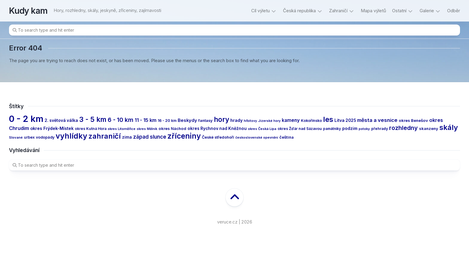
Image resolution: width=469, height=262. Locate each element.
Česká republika (299, 10)
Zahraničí (338, 10)
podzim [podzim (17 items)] (349, 128)
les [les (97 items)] (328, 119)
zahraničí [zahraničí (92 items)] (105, 136)
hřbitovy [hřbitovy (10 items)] (250, 121)
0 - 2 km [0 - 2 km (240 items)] (26, 119)
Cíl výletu (260, 10)
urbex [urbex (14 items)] (29, 137)
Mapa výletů (373, 10)
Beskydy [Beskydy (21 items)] (187, 120)
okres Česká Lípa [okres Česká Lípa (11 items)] (262, 129)
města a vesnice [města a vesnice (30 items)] (377, 120)
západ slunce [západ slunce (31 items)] (149, 137)
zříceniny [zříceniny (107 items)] (184, 135)
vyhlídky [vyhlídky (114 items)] (71, 135)
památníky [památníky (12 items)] (332, 129)
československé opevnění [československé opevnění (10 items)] (256, 138)
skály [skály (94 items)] (448, 127)
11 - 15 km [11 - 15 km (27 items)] (145, 120)
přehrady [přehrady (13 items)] (379, 128)
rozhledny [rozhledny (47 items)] (403, 127)
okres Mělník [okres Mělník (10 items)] (147, 129)
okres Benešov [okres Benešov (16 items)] (413, 120)
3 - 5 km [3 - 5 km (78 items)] (92, 119)
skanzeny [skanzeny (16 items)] (428, 128)
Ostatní (399, 10)
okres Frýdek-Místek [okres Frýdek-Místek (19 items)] (52, 128)
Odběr (453, 10)
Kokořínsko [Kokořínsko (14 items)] (311, 120)
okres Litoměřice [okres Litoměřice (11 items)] (121, 129)
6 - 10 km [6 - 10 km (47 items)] (120, 119)
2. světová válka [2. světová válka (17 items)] (61, 120)
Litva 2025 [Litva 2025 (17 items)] (345, 120)
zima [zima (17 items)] (127, 137)
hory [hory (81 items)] (221, 119)
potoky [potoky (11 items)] (364, 129)
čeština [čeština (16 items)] (286, 137)
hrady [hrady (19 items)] (236, 120)
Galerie (427, 10)
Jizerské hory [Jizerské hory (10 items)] (269, 121)
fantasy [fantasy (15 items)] (205, 120)
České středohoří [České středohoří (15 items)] (218, 137)
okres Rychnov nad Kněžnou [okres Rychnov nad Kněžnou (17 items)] (217, 128)
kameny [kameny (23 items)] (291, 120)
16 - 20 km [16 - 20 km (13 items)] (167, 120)
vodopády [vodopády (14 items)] (45, 137)
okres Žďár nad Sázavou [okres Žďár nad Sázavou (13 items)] (300, 128)
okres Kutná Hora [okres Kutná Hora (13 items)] (90, 128)
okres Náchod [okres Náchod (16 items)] (172, 128)
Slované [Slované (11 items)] (16, 137)
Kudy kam (28, 11)
